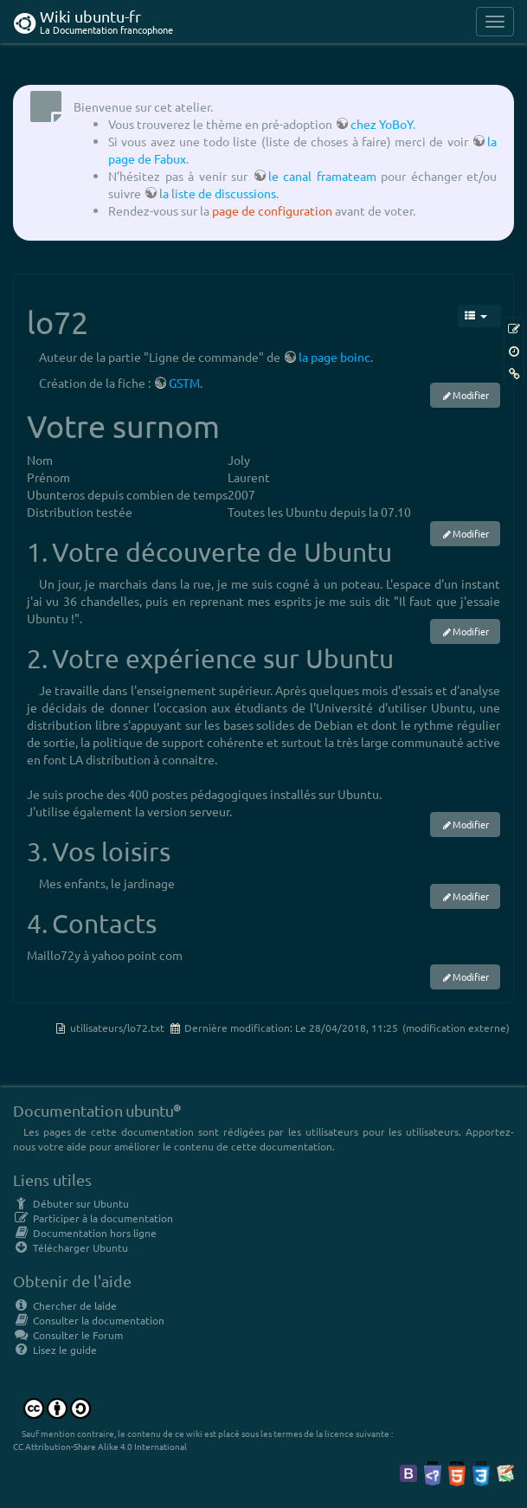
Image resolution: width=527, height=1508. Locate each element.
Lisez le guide (55, 1350)
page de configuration (272, 210)
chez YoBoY (381, 124)
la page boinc (334, 356)
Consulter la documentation (88, 1320)
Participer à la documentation (93, 1218)
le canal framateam (322, 176)
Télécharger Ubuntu (70, 1247)
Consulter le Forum (68, 1335)
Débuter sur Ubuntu (71, 1203)
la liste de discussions (217, 193)
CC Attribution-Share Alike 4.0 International (100, 1446)
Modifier (471, 395)
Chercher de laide (65, 1305)
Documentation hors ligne (85, 1233)
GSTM (184, 382)
